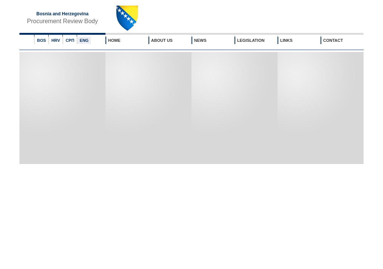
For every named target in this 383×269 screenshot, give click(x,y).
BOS (41, 40)
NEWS (200, 40)
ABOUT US (161, 40)
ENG (84, 40)
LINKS (286, 40)
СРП (69, 40)
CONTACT (333, 40)
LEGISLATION (250, 40)
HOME (114, 40)
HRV (55, 40)
